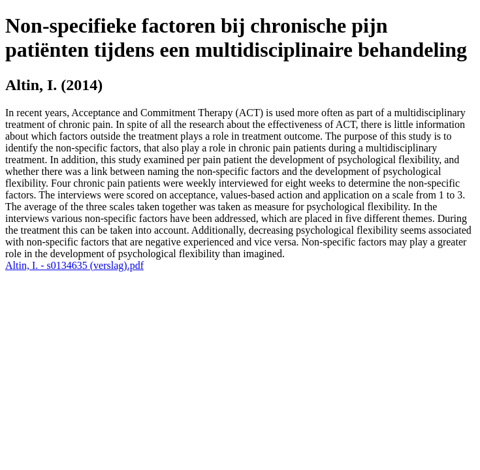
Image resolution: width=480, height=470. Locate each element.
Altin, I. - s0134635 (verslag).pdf (74, 265)
